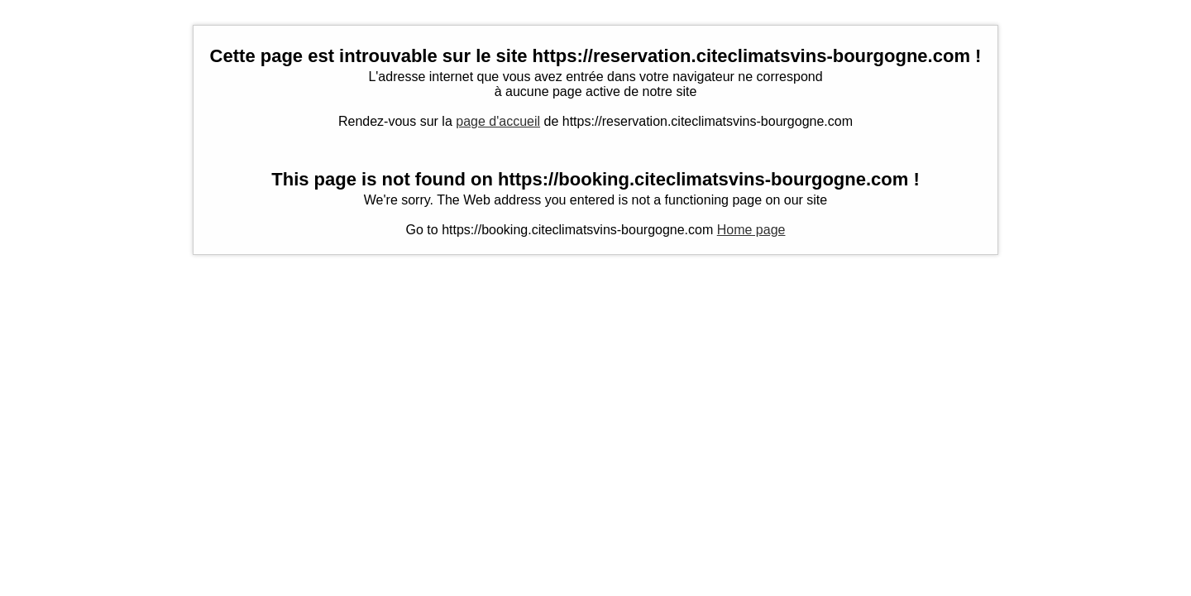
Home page (751, 230)
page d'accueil (498, 121)
